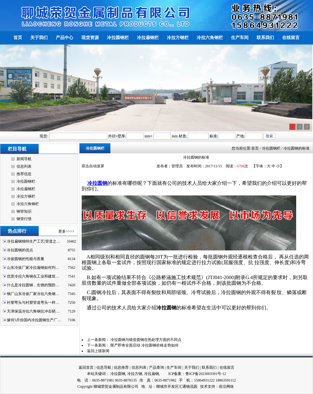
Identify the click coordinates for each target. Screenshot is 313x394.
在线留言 (226, 367)
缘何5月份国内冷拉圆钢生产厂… (34, 320)
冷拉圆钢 (97, 183)
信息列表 (24, 166)
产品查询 (156, 367)
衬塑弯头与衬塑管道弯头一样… (33, 302)
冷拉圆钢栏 (26, 181)
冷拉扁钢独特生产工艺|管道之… (33, 241)
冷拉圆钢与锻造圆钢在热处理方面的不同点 (145, 339)
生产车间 (173, 367)
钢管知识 (24, 211)
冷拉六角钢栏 (28, 204)
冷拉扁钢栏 (26, 189)
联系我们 (209, 367)
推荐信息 (24, 174)
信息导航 (103, 367)
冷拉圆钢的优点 (20, 250)
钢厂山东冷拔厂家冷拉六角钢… (33, 294)
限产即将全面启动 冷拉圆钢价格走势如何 (144, 345)
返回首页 (86, 367)
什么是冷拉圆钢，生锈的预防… (33, 285)
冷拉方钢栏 (26, 196)
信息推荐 (121, 367)
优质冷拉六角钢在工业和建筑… (33, 276)
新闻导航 (24, 159)
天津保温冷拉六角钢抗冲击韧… (33, 311)
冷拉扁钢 (151, 374)
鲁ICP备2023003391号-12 (205, 374)
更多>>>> (66, 231)
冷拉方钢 (134, 374)
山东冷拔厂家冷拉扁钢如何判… (33, 267)
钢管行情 (24, 219)
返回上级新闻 (98, 351)
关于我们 (191, 367)
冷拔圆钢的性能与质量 (25, 259)
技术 (204, 386)
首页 (255, 148)
